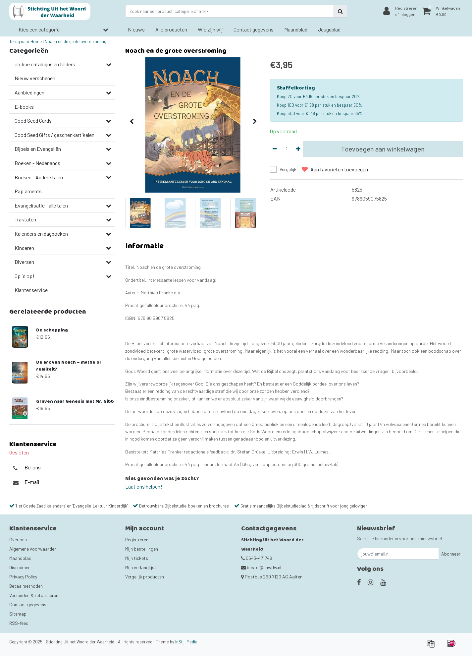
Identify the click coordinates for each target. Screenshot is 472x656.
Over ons (18, 539)
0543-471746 (256, 558)
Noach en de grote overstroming (75, 41)
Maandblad (20, 558)
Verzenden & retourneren (33, 595)
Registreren (136, 539)
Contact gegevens (27, 604)
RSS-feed (18, 623)
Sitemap (17, 614)
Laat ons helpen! (143, 486)
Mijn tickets (136, 558)
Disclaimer (19, 567)
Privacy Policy (23, 576)
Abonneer (450, 554)
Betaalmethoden (26, 586)
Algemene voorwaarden (33, 549)
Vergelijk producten (144, 576)
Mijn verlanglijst (140, 567)
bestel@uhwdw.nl (261, 567)
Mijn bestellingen (141, 549)
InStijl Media (186, 641)
